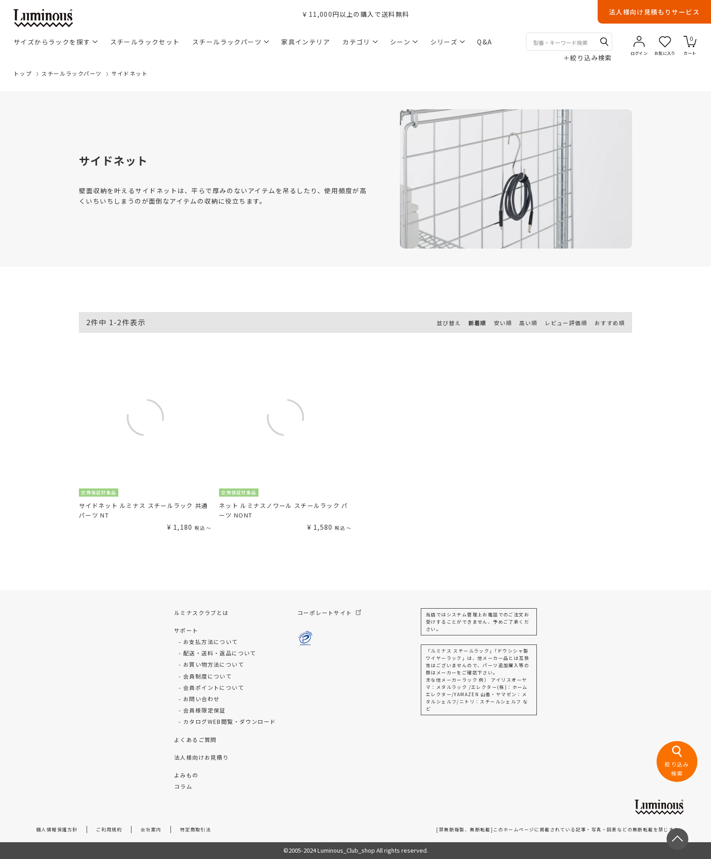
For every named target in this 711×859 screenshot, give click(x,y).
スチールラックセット (145, 41)
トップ (23, 73)
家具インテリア (305, 41)
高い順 (528, 323)
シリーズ (447, 41)
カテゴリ (360, 41)
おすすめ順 (609, 323)
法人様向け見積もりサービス (654, 11)
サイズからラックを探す (55, 41)
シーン (404, 41)
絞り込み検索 (587, 57)
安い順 (503, 323)
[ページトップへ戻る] (677, 839)
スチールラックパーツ (230, 41)
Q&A (484, 41)
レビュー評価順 (566, 323)
